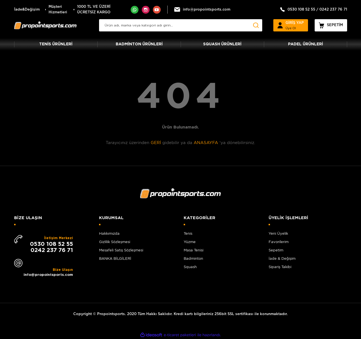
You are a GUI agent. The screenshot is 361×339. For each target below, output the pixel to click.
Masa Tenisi (193, 250)
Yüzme (190, 242)
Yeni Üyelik (278, 233)
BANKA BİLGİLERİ (115, 258)
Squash (190, 267)
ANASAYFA (206, 142)
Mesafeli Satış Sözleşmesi (121, 250)
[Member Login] (290, 25)
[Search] (180, 25)
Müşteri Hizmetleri (58, 9)
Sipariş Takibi (280, 267)
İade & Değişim (282, 258)
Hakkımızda (109, 233)
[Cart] (331, 25)
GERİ (156, 142)
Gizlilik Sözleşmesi (114, 242)
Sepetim (276, 250)
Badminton (193, 258)
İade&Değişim (27, 9)
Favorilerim (279, 242)
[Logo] (45, 25)
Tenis (188, 233)
